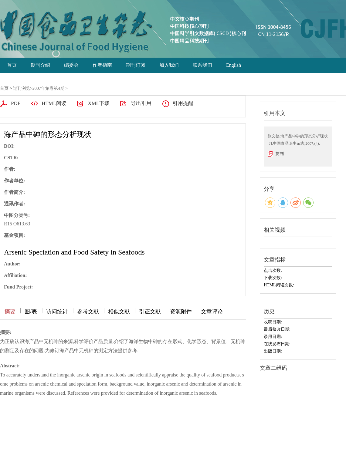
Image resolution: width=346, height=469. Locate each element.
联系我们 (202, 65)
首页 (12, 65)
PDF (15, 103)
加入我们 (169, 65)
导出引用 (141, 103)
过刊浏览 (21, 88)
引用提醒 (183, 103)
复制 (279, 153)
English (233, 65)
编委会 (71, 65)
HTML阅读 (54, 103)
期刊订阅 (135, 65)
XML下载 (99, 103)
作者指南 (102, 65)
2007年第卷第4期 (48, 88)
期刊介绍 (40, 65)
